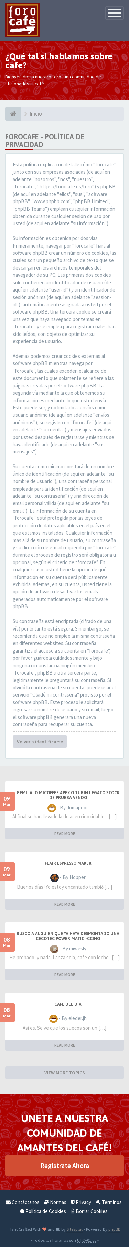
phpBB (114, 1229)
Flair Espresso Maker (68, 863)
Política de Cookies (43, 1211)
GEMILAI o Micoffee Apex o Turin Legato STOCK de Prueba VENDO (68, 795)
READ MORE (64, 833)
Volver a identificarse (40, 742)
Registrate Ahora (64, 1165)
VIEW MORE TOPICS (64, 1073)
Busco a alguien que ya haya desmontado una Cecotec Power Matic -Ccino (68, 936)
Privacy (81, 1202)
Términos (109, 1202)
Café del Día (68, 1004)
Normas (55, 1202)
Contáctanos (23, 1202)
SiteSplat (74, 1229)
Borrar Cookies (89, 1211)
